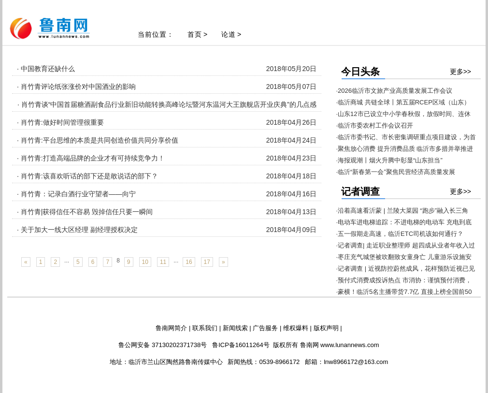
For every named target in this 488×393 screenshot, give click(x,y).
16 (189, 262)
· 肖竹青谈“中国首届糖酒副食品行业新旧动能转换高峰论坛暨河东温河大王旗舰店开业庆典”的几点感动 (166, 110)
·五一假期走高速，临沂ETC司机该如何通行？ (400, 233)
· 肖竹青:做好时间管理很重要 (60, 122)
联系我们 (204, 328)
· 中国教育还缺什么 (46, 69)
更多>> (460, 71)
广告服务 (265, 328)
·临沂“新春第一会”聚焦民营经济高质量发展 (395, 171)
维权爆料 (295, 328)
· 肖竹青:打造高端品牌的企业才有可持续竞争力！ (91, 158)
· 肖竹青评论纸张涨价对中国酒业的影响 (76, 86)
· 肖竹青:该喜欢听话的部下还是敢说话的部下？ (87, 176)
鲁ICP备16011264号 (241, 345)
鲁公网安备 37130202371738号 (162, 345)
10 (145, 262)
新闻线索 (235, 328)
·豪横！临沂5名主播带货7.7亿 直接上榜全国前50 (404, 291)
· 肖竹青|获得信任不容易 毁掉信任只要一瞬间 (85, 212)
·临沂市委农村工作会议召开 (375, 125)
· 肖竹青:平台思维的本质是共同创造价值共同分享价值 (97, 140)
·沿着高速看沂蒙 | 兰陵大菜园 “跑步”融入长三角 (402, 210)
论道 (228, 34)
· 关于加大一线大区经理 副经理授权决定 (77, 229)
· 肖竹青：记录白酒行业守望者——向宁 (76, 194)
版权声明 (326, 328)
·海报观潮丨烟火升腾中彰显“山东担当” (389, 160)
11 (163, 262)
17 (207, 262)
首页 (194, 34)
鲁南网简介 (171, 328)
